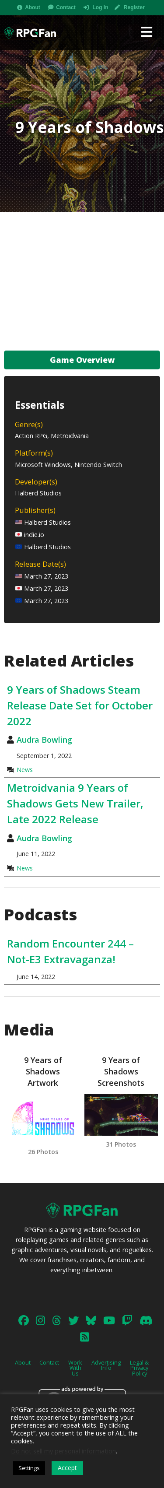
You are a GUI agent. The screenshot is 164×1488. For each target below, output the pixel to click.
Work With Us (75, 1368)
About (32, 7)
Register (134, 7)
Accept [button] (67, 1467)
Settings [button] (29, 1468)
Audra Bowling (44, 739)
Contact (66, 7)
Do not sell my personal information (63, 1450)
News (25, 769)
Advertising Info (106, 1365)
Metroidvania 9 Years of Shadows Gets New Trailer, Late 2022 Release (75, 803)
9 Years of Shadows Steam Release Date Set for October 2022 (80, 705)
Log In (100, 7)
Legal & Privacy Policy (139, 1368)
